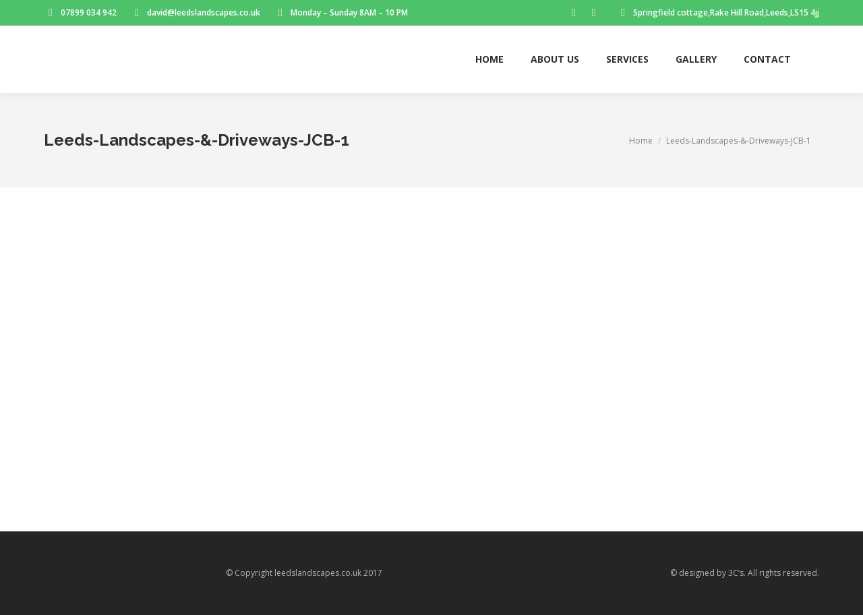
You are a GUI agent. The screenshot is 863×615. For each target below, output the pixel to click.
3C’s (736, 573)
